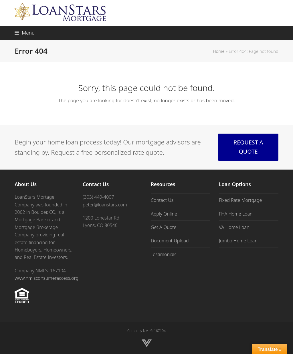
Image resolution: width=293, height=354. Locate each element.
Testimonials (164, 254)
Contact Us (162, 200)
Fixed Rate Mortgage (240, 200)
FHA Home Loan (236, 214)
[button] (25, 32)
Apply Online (164, 214)
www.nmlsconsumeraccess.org (46, 278)
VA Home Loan (234, 227)
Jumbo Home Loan (238, 241)
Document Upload (170, 241)
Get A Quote (163, 227)
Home (219, 51)
